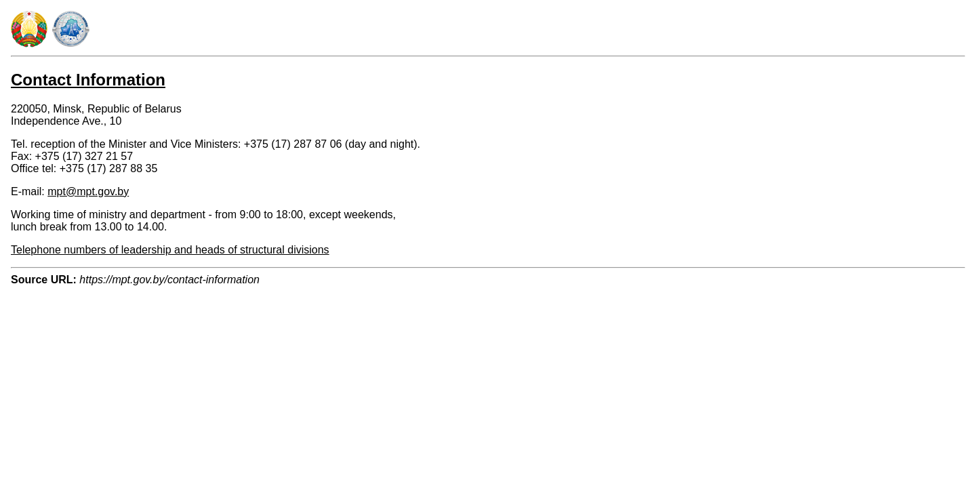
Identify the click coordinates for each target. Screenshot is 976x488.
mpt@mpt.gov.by (88, 191)
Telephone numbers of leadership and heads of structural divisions (170, 250)
